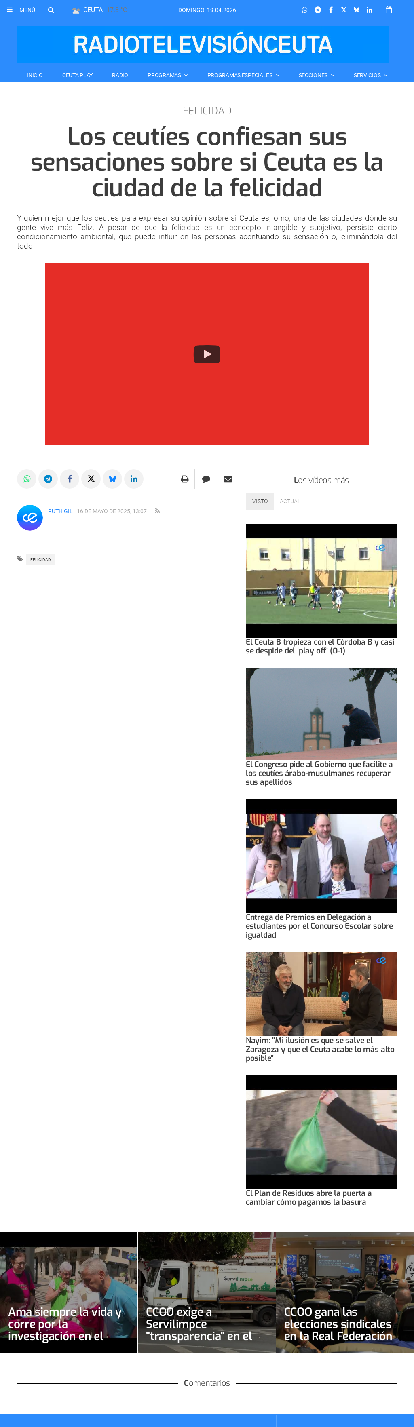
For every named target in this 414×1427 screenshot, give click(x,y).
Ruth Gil (60, 511)
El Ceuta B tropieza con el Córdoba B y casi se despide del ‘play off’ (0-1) (320, 646)
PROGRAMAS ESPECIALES (240, 75)
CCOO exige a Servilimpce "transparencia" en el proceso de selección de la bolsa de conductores (199, 1342)
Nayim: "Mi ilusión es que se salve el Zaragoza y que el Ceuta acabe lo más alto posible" (320, 1049)
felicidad (40, 559)
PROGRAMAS (165, 75)
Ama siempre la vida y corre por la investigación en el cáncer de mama (65, 1330)
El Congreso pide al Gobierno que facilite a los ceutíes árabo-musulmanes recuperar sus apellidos (319, 773)
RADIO (120, 75)
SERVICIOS (368, 75)
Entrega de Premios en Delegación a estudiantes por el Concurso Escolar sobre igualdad (319, 926)
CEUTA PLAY (77, 75)
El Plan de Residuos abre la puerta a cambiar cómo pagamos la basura (309, 1197)
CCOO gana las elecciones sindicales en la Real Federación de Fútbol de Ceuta (338, 1330)
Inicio (34, 75)
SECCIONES (314, 75)
